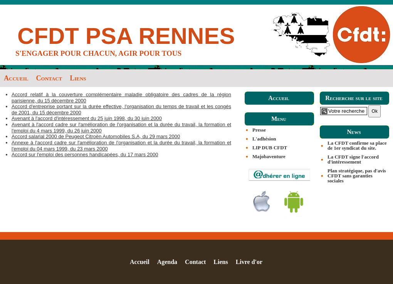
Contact (49, 78)
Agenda (167, 262)
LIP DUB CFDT (269, 147)
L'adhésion (264, 139)
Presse (259, 130)
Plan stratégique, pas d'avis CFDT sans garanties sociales (357, 176)
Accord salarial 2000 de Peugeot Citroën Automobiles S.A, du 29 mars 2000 (96, 136)
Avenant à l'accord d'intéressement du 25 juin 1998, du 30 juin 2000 (87, 118)
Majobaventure (269, 156)
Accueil (16, 78)
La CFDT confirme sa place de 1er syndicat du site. (357, 145)
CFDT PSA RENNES (126, 36)
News (354, 132)
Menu (278, 118)
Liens (78, 78)
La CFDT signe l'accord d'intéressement (353, 159)
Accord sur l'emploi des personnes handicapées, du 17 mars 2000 (85, 154)
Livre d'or (249, 262)
